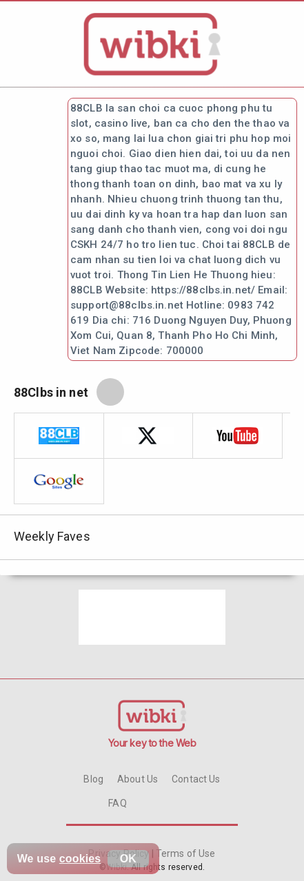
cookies (80, 858)
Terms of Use (185, 853)
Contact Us (196, 779)
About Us (137, 779)
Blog (93, 779)
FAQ (117, 803)
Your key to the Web (152, 743)
